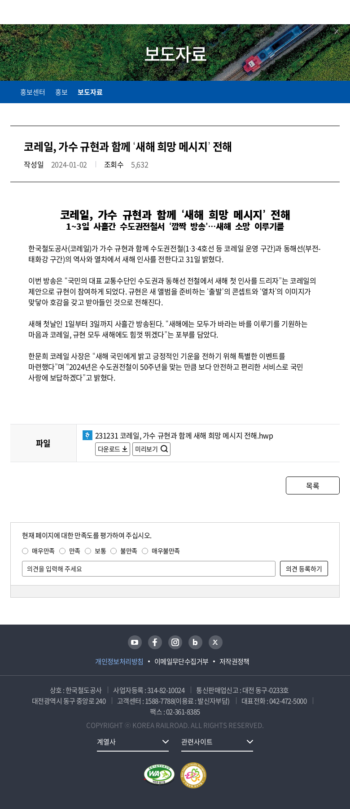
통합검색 (315, 14)
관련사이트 (197, 742)
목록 (312, 485)
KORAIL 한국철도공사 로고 (45, 12)
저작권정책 (234, 661)
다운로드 (109, 448)
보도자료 (90, 92)
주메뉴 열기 (334, 13)
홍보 (61, 92)
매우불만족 (166, 550)
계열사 (106, 742)
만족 (74, 550)
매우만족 (43, 550)
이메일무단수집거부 (181, 661)
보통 (100, 550)
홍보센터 (32, 92)
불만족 (128, 550)
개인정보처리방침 (119, 661)
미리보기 (147, 448)
